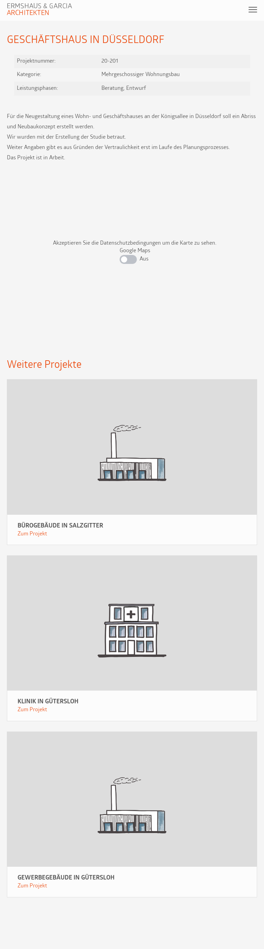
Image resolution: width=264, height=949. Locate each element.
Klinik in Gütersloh (48, 702)
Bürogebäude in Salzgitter (60, 526)
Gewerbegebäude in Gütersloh (66, 878)
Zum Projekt (32, 534)
